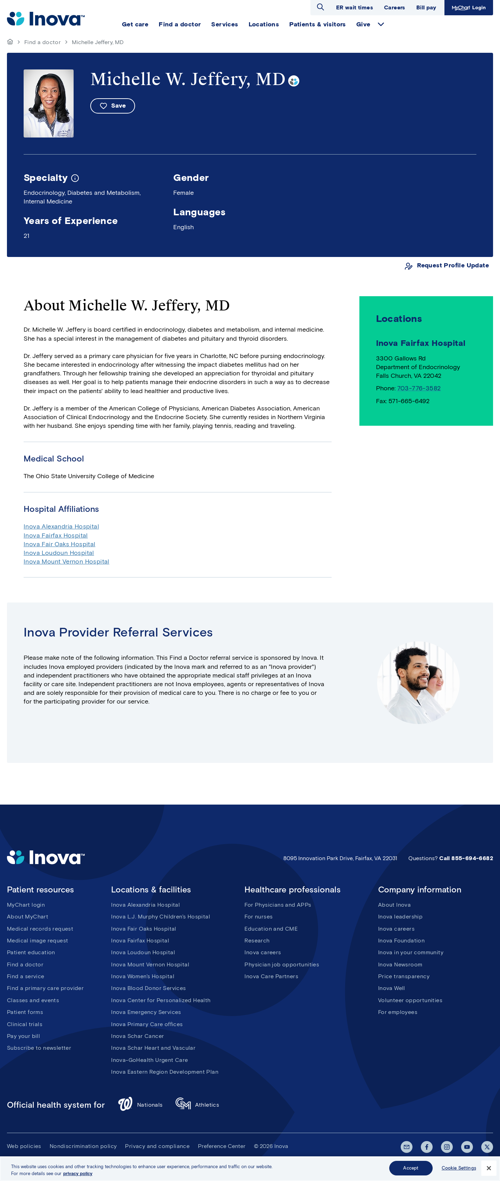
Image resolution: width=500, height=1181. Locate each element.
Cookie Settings (459, 1169)
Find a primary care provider (45, 988)
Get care (135, 24)
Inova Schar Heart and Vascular (153, 1048)
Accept (410, 1169)
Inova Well (391, 988)
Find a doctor (180, 24)
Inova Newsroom (400, 964)
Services (224, 24)
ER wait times (354, 7)
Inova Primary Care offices (147, 1024)
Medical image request (37, 940)
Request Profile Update (453, 265)
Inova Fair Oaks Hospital (59, 544)
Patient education (31, 952)
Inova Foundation (401, 940)
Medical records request (40, 928)
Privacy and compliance (157, 1146)
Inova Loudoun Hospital (59, 553)
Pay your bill (23, 1036)
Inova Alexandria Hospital (61, 526)
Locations (264, 24)
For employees (397, 1012)
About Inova (394, 904)
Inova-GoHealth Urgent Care (149, 1060)
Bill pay (426, 7)
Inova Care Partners (271, 976)
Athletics (197, 1105)
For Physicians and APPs (277, 904)
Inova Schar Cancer (137, 1036)
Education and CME (271, 928)
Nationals (140, 1105)
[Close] (489, 1169)
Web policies (24, 1146)
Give (363, 24)
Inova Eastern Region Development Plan (164, 1071)
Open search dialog (320, 7)
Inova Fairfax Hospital (56, 535)
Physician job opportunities (281, 964)
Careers (394, 7)
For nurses (258, 916)
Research (256, 940)
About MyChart (27, 916)
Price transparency (404, 976)
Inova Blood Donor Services (148, 988)
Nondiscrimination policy (83, 1146)
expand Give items (381, 24)
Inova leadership (400, 916)
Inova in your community (410, 952)
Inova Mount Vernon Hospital (66, 561)
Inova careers (262, 952)
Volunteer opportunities (410, 1000)
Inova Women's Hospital (142, 976)
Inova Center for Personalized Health (160, 1000)
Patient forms (25, 1012)
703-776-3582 (419, 388)
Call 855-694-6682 (466, 858)
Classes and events (33, 1000)
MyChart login (26, 904)
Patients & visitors (317, 24)
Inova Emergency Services (146, 1012)
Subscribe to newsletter (39, 1048)
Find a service (25, 976)
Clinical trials (24, 1024)
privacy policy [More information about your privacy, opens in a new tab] (77, 1175)
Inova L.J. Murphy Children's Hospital (160, 916)
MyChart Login (468, 7)
